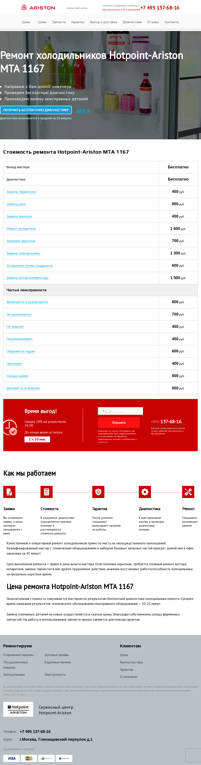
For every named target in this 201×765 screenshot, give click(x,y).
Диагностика (132, 22)
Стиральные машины (18, 652)
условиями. (103, 439)
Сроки (42, 22)
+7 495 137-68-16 (159, 7)
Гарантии (126, 667)
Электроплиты (55, 672)
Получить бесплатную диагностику (36, 110)
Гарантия (77, 22)
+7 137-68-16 (35, 729)
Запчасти (59, 22)
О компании (129, 674)
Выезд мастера (131, 660)
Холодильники (14, 672)
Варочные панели (57, 660)
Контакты (171, 22)
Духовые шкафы (56, 652)
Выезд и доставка (103, 22)
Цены (26, 22)
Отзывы (153, 22)
